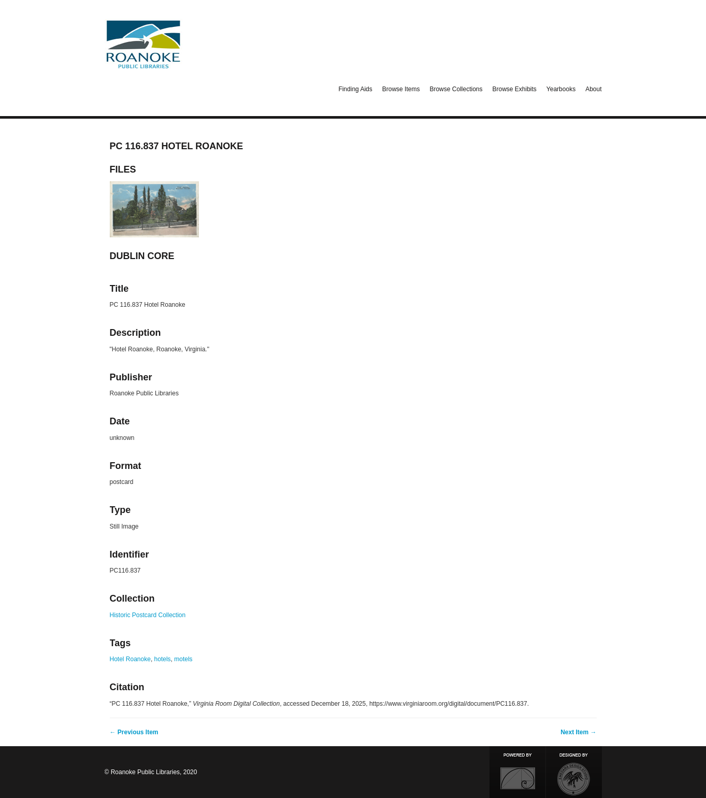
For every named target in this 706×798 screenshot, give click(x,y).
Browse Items (401, 89)
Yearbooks (560, 89)
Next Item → (578, 732)
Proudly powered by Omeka (517, 772)
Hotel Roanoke (130, 659)
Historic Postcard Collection (148, 615)
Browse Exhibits (514, 89)
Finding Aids (355, 89)
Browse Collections (455, 89)
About (593, 89)
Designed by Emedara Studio (574, 772)
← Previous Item (134, 732)
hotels (162, 659)
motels (183, 659)
